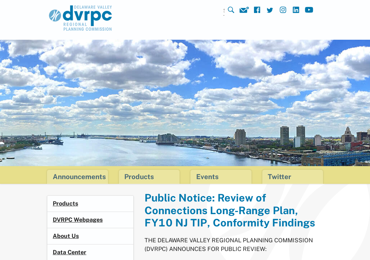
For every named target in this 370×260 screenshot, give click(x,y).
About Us (66, 236)
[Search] (214, 11)
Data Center (69, 252)
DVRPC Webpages (78, 219)
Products (65, 203)
